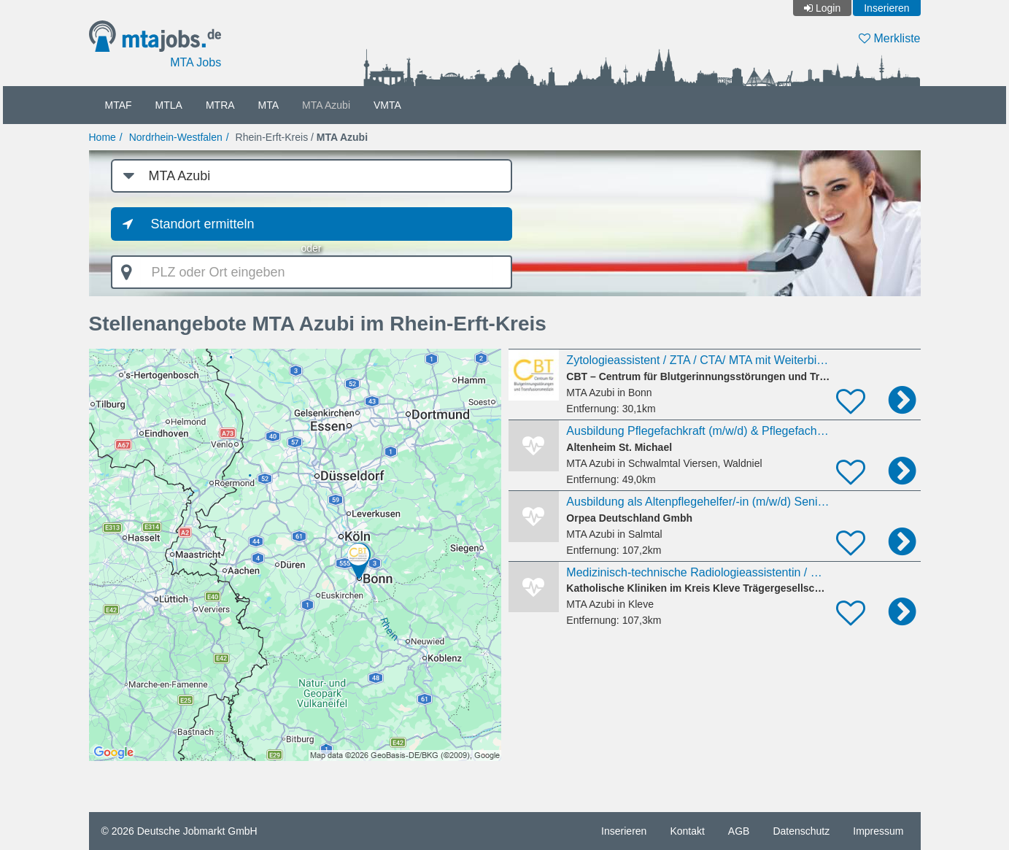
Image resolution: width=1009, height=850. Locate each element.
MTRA (220, 105)
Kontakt (687, 831)
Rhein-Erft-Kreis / (302, 137)
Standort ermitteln (203, 224)
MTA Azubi (326, 105)
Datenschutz (801, 831)
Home (102, 137)
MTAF (118, 105)
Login (828, 8)
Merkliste (889, 38)
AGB (739, 831)
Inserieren (886, 8)
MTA (268, 105)
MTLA (168, 105)
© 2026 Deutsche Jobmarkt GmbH (179, 831)
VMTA (387, 105)
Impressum (878, 831)
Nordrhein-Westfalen (176, 137)
